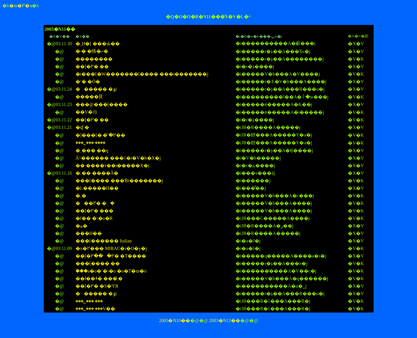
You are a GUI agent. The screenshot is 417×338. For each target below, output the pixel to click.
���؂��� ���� (90, 142)
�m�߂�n (20, 5)
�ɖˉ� (82, 127)
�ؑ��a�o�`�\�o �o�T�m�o (111, 270)
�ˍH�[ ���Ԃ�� (98, 43)
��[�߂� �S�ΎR (97, 286)
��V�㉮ (87, 111)
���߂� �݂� (95, 203)
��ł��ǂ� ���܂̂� (99, 278)
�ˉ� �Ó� (88, 81)
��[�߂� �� (92, 66)
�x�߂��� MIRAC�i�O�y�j (111, 248)
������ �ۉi (96, 89)
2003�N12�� (224, 320)
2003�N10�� (174, 320)
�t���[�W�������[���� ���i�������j (142, 74)
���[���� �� (98, 263)
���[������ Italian (104, 240)
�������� (94, 58)
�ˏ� (81, 195)
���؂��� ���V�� (95, 308)
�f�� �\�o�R (94, 218)
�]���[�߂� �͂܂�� (100, 135)
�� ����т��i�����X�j (112, 165)
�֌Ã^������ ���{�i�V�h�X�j (118, 158)
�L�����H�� (97, 188)
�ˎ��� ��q (92, 150)
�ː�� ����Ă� (97, 173)
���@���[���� (102, 104)
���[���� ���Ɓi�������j (119, 180)
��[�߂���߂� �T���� (111, 255)
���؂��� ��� (89, 301)
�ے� (81, 225)
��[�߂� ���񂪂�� (94, 210)
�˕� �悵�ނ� (92, 51)
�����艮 (89, 96)
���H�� (89, 233)
